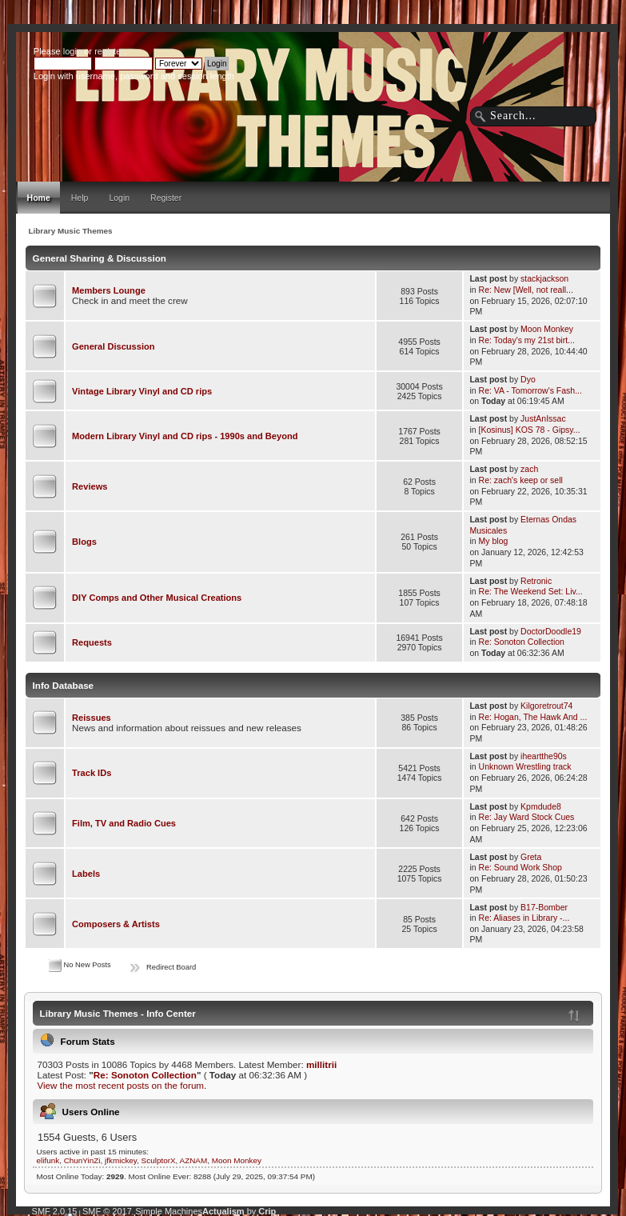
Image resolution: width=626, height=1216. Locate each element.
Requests (92, 642)
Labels (86, 873)
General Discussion (113, 346)
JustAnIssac (543, 418)
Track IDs (91, 773)
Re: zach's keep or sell (521, 480)
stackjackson (544, 278)
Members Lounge (109, 290)
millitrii (321, 1064)
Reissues (91, 717)
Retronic (536, 581)
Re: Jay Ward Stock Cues (527, 817)
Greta (530, 857)
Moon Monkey (546, 329)
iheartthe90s (543, 756)
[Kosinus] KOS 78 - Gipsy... (529, 429)
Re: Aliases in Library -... (524, 917)
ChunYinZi (82, 1160)
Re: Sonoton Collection (521, 641)
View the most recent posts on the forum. (121, 1085)
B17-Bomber (544, 907)
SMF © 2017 (107, 1211)
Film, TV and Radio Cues (124, 823)
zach (529, 469)
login (72, 51)
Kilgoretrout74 (546, 705)
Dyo (528, 379)
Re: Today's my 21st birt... (527, 340)
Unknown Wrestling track (525, 766)
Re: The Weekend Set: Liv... (531, 591)
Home (38, 197)
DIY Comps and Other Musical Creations (156, 597)
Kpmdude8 (540, 806)
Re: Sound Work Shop (520, 867)
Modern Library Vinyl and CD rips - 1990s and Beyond (184, 436)
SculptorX (159, 1160)
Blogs (84, 541)
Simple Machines (168, 1211)
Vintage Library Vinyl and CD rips (142, 391)
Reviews (89, 486)
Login (119, 197)
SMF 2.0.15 (55, 1211)
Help (80, 197)
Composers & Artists (116, 924)
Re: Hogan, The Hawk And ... (533, 717)
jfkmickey (121, 1160)
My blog (493, 541)
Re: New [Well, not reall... (526, 289)
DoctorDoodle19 (550, 631)
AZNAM (194, 1160)
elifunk (48, 1160)
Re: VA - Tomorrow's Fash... (530, 390)
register (108, 51)
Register (165, 197)
